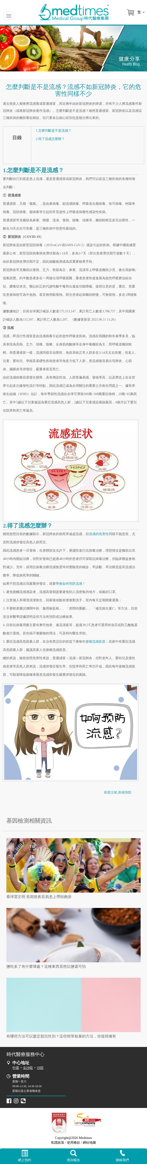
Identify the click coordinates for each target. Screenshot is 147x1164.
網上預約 (24, 1156)
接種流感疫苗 (95, 641)
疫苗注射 (110, 792)
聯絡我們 (122, 1156)
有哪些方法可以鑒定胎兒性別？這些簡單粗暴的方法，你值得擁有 (61, 1036)
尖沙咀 (28, 1068)
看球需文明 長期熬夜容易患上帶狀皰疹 (39, 897)
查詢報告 (73, 1156)
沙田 (40, 1068)
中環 (15, 1068)
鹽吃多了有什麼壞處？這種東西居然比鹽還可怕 (46, 966)
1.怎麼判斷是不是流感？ (54, 130)
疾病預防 (124, 792)
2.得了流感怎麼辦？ (50, 139)
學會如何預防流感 (69, 583)
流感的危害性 (99, 534)
